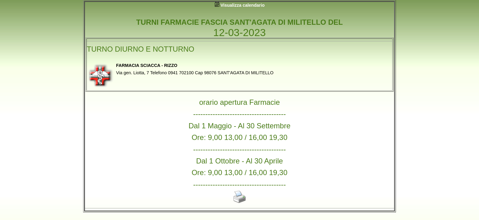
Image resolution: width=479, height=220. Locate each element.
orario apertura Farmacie (239, 102)
